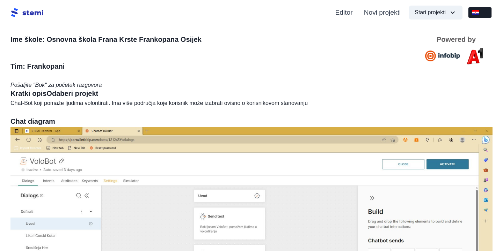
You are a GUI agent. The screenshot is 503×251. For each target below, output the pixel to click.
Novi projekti (382, 12)
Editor (344, 12)
